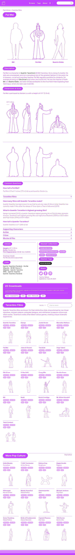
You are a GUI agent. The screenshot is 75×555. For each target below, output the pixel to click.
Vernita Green (61, 372)
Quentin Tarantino (9, 323)
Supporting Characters (48, 251)
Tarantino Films (17, 10)
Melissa (47, 277)
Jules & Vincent (26, 347)
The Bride (42, 347)
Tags (39, 3)
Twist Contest (8, 422)
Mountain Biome (45, 263)
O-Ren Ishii (25, 372)
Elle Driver (6, 372)
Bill (4, 82)
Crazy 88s (42, 372)
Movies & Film (51, 255)
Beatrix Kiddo (14, 82)
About (45, 3)
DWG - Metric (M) (33, 296)
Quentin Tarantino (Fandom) (12, 274)
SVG (23, 296)
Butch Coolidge (44, 397)
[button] (42, 305)
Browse (32, 3)
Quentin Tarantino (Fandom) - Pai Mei (16, 266)
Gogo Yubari (61, 347)
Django (23, 323)
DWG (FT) (6, 325)
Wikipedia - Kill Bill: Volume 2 (12, 268)
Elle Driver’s (23, 79)
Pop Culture (6, 10)
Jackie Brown (43, 323)
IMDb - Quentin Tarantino (11, 272)
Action (62, 251)
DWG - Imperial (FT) (12, 296)
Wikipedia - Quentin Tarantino (13, 270)
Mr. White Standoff (63, 397)
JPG (43, 296)
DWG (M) (12, 325)
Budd (22, 397)
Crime (42, 255)
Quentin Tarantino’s (28, 73)
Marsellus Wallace (63, 323)
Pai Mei (5, 347)
